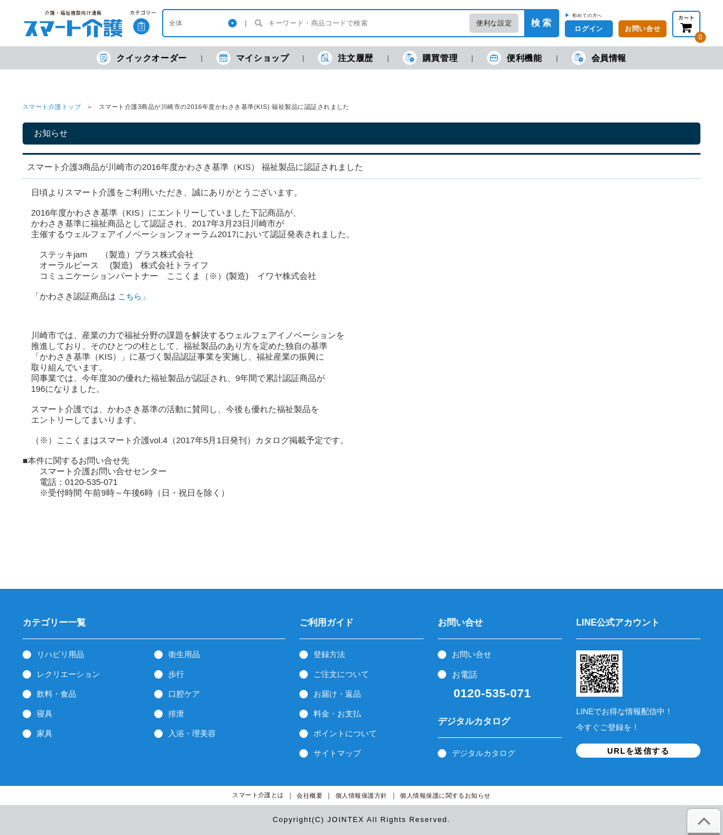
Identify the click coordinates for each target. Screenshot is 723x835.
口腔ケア (184, 694)
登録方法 (329, 654)
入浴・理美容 (192, 733)
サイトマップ (337, 753)
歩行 (176, 674)
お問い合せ (471, 654)
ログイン (588, 29)
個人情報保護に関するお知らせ (445, 796)
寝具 (45, 714)
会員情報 (599, 58)
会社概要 (310, 796)
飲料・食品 (56, 694)
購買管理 (430, 58)
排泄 (176, 714)
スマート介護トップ (52, 106)
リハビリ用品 (60, 654)
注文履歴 (345, 58)
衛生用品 (184, 654)
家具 (45, 733)
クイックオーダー (142, 58)
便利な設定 (494, 23)
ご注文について (341, 674)
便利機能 (514, 58)
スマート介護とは (258, 795)
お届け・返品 (337, 694)
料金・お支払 (337, 714)
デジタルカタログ (483, 753)
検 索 (541, 23)
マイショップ (252, 58)
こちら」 (134, 296)
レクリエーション (68, 674)
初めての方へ (587, 15)
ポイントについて (345, 733)
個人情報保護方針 (361, 796)
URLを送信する (638, 750)
